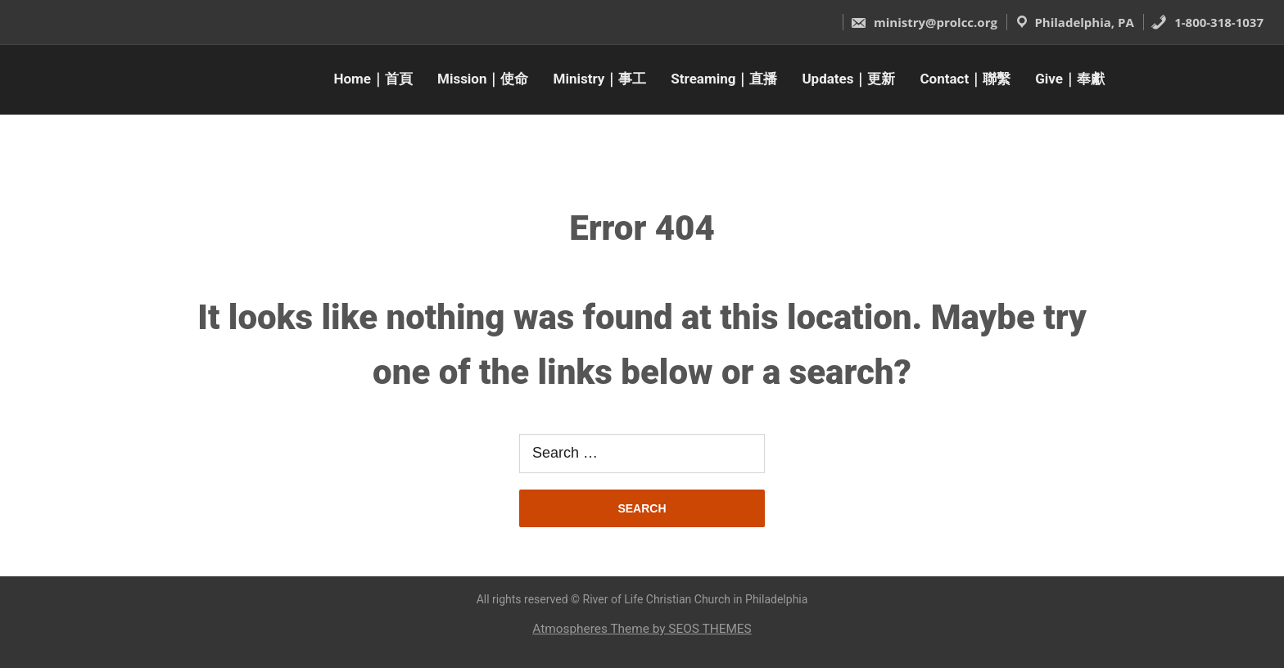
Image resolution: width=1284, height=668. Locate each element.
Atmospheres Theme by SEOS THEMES (641, 628)
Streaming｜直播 (724, 78)
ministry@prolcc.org (923, 22)
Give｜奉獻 (1070, 78)
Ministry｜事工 (600, 78)
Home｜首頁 (374, 78)
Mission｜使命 (482, 78)
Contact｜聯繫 (965, 78)
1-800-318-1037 (1207, 22)
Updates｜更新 (848, 78)
